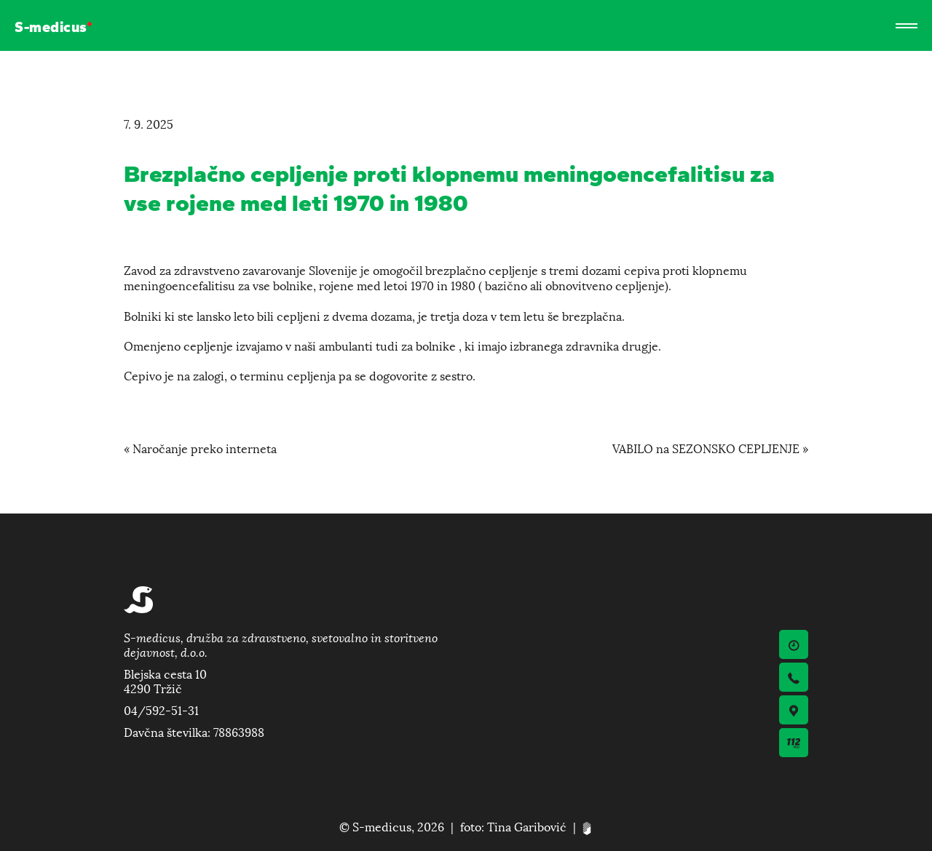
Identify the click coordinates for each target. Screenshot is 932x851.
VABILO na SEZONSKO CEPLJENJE (705, 448)
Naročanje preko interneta (205, 448)
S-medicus (51, 27)
